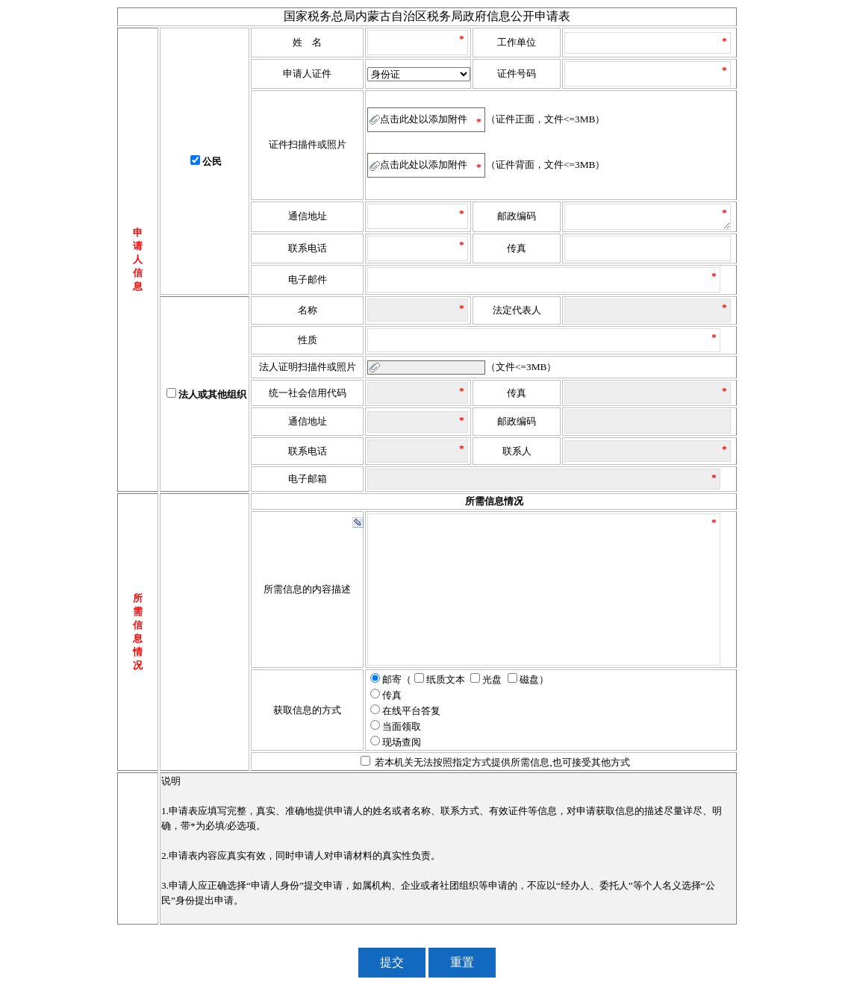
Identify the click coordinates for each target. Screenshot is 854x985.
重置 (462, 962)
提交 (392, 962)
